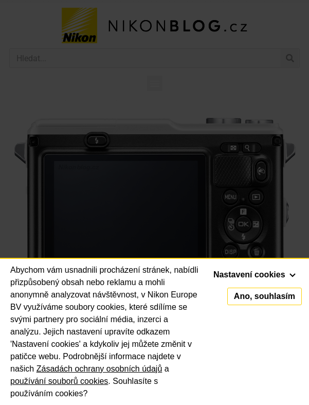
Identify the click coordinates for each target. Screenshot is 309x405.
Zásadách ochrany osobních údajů (99, 368)
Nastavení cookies (254, 274)
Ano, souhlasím (264, 296)
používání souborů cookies (59, 381)
